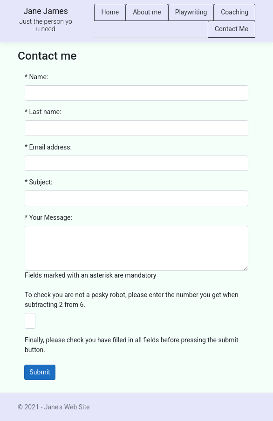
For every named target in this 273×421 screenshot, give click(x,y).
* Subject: (38, 182)
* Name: (36, 77)
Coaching (234, 12)
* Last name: (43, 111)
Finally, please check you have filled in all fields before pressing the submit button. (131, 344)
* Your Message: (48, 217)
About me (147, 12)
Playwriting (191, 12)
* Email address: (48, 147)
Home (110, 12)
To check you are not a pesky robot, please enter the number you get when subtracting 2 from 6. (132, 299)
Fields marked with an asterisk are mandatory (90, 275)
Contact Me (231, 29)
